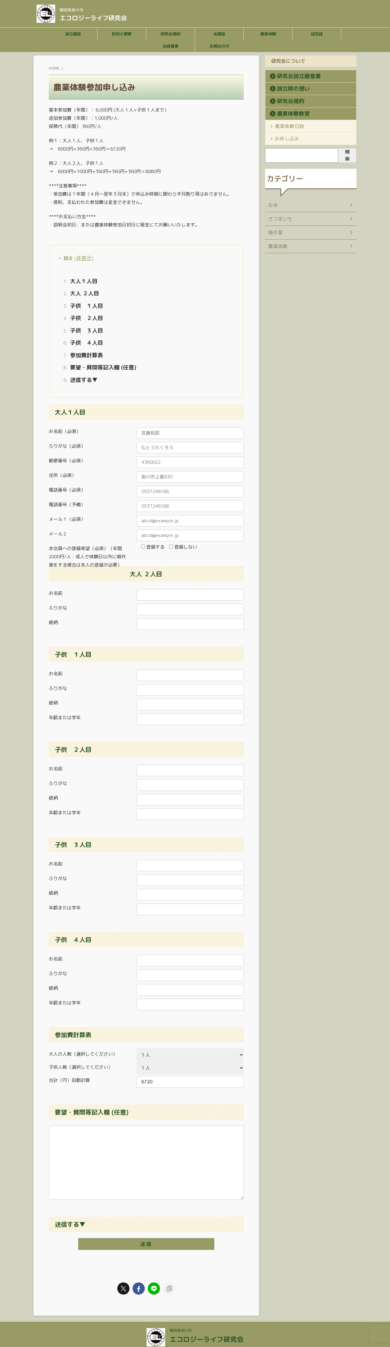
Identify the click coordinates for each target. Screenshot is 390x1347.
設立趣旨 (73, 34)
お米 (272, 205)
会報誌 (219, 34)
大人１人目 (81, 279)
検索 (347, 155)
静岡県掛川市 (182, 1315)
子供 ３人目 (84, 322)
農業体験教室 (288, 114)
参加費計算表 (84, 344)
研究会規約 (170, 34)
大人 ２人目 (82, 290)
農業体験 (268, 34)
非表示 (82, 257)
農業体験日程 (286, 126)
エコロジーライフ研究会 (93, 16)
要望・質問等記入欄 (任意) (97, 355)
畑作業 (274, 232)
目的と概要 (122, 34)
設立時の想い (288, 89)
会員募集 (171, 46)
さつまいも (278, 219)
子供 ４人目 (84, 333)
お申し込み (284, 138)
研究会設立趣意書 (293, 76)
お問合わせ (219, 46)
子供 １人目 (84, 301)
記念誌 (317, 34)
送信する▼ (81, 366)
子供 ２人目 (84, 312)
